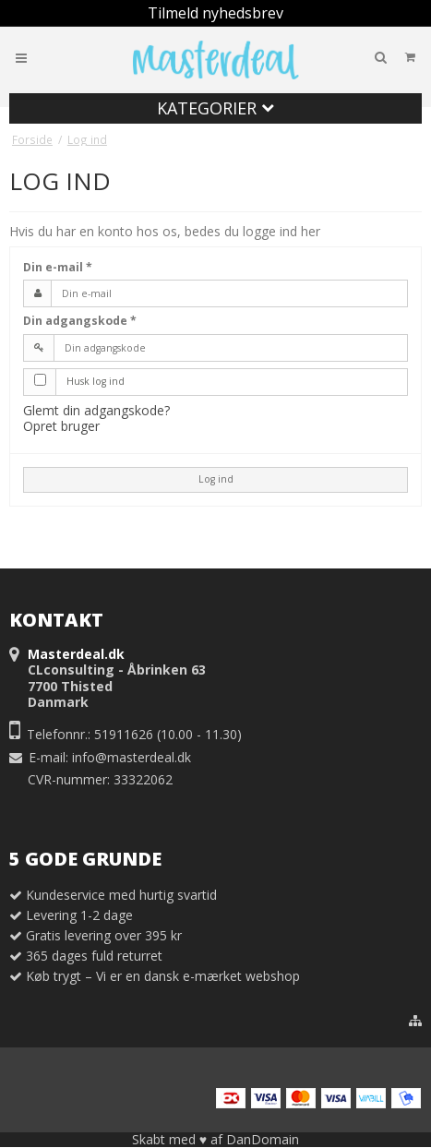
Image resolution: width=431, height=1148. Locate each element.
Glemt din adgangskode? (96, 410)
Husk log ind (95, 381)
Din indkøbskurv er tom (348, 57)
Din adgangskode (80, 321)
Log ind (215, 478)
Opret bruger (61, 426)
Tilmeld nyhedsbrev (215, 13)
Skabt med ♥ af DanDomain (215, 1139)
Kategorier (215, 108)
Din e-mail (57, 267)
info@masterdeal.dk (131, 757)
